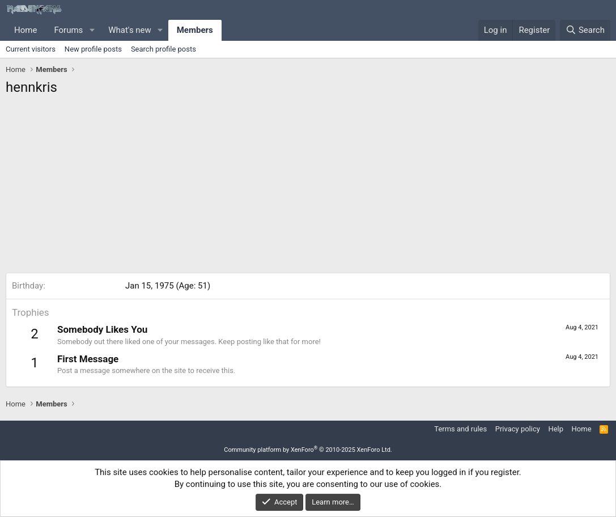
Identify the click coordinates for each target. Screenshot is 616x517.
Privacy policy (517, 429)
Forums (68, 30)
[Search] (585, 30)
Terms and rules (460, 429)
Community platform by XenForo (308, 450)
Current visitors (31, 49)
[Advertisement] (308, 187)
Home (25, 30)
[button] (92, 30)
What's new (129, 30)
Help (555, 429)
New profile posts (93, 49)
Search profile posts (163, 49)
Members (195, 30)
